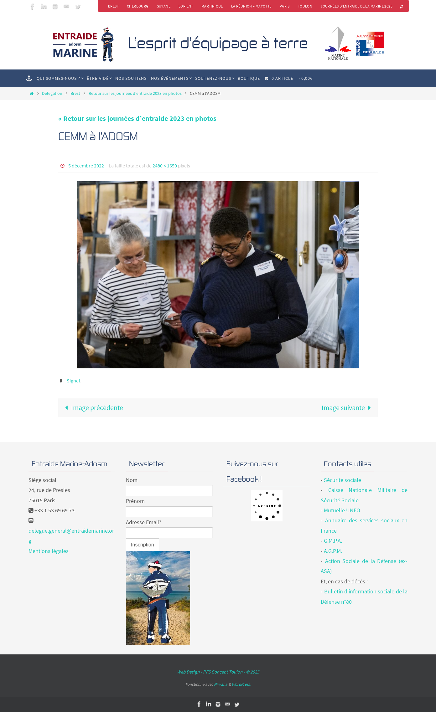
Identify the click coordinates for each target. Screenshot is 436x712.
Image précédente (92, 407)
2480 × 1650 (165, 165)
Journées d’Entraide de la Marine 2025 (356, 6)
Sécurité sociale (342, 480)
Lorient (186, 6)
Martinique (212, 6)
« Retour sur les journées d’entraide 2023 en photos (137, 118)
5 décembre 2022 (86, 165)
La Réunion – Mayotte (251, 6)
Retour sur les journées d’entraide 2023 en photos (135, 93)
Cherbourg (137, 6)
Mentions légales (49, 551)
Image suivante (348, 407)
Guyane (163, 6)
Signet (73, 380)
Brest (113, 6)
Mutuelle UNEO (342, 510)
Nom (132, 480)
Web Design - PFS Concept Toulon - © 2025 (218, 672)
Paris (285, 6)
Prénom (135, 501)
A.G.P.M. (333, 551)
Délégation (52, 93)
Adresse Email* (144, 522)
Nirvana (220, 684)
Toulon (305, 6)
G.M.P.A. (333, 540)
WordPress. (241, 684)
